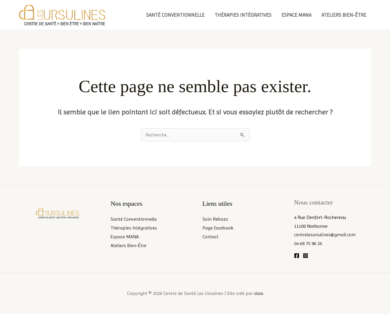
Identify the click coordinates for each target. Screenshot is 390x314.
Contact (210, 236)
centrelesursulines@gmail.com (325, 234)
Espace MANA (296, 15)
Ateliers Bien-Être (343, 15)
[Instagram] (305, 255)
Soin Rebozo (215, 219)
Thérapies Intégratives (243, 15)
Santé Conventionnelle (175, 15)
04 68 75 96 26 (308, 243)
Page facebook (217, 228)
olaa (258, 293)
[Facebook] (296, 255)
